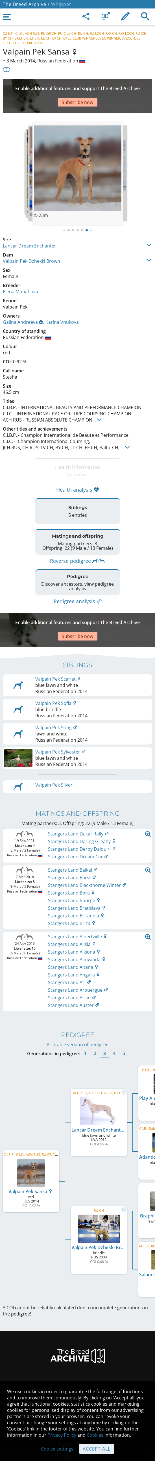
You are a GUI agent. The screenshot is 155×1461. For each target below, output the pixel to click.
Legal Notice (77, 1357)
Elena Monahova (20, 275)
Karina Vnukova (62, 305)
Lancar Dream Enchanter (29, 229)
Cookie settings (57, 1449)
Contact (77, 1369)
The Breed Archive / (26, 4)
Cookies (95, 1435)
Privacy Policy (61, 1435)
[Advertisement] (77, 87)
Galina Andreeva (23, 305)
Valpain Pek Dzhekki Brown (31, 244)
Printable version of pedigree (77, 1016)
